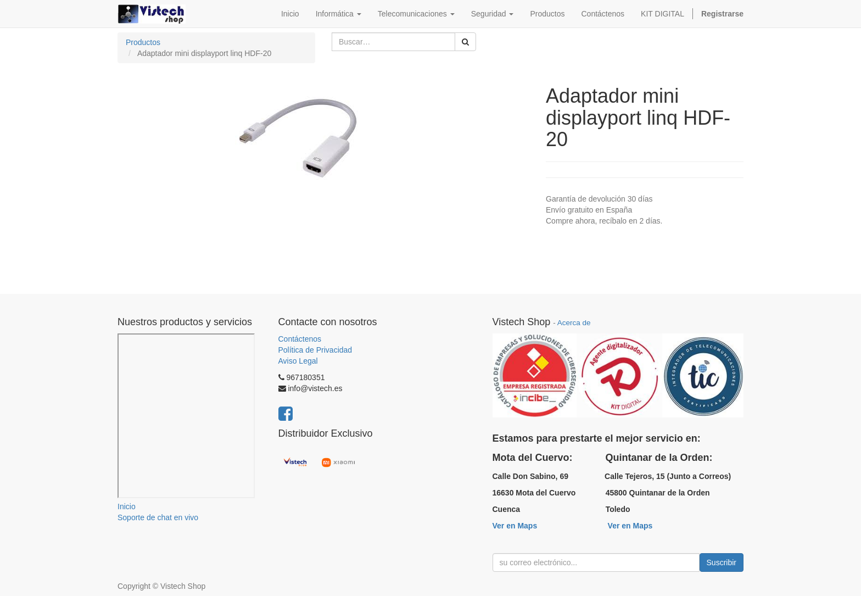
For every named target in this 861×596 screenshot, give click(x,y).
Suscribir (721, 562)
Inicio (127, 506)
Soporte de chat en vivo (158, 517)
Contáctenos (300, 339)
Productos (143, 42)
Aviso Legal (298, 361)
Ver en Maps (515, 525)
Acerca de (574, 323)
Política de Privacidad (315, 350)
